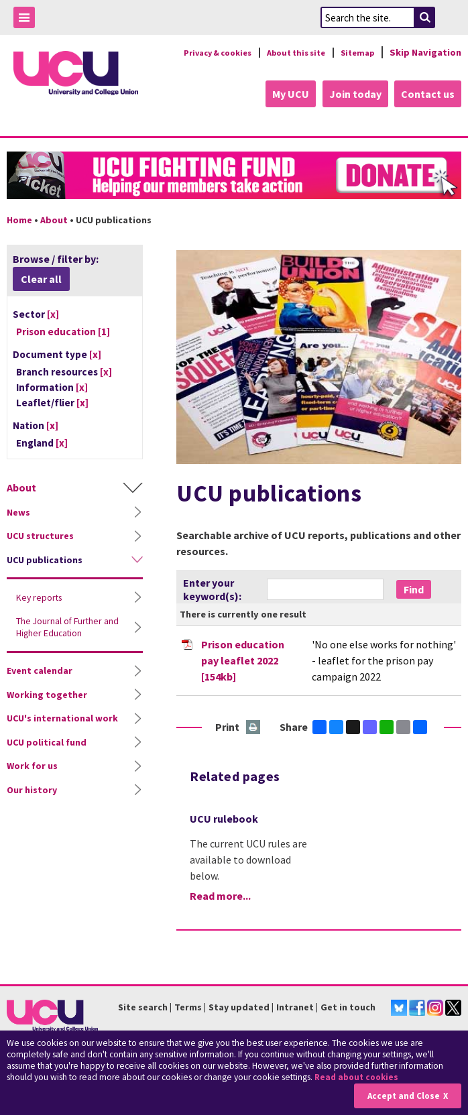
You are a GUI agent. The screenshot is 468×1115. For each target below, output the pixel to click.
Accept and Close (402, 1096)
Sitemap (355, 52)
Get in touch (347, 1006)
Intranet (295, 1006)
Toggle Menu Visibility (27, 19)
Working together (47, 693)
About (54, 219)
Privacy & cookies (199, 52)
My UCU (286, 94)
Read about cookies (358, 1077)
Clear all (41, 277)
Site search (143, 1006)
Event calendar (39, 669)
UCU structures (40, 534)
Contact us (428, 94)
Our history (32, 788)
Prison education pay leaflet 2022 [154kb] (242, 660)
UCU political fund (46, 741)
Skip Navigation (425, 52)
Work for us (32, 764)
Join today (353, 94)
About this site (287, 52)
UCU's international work (62, 717)
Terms (188, 1006)
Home (19, 219)
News (18, 511)
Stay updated (239, 1006)
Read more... (220, 894)
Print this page (253, 727)
